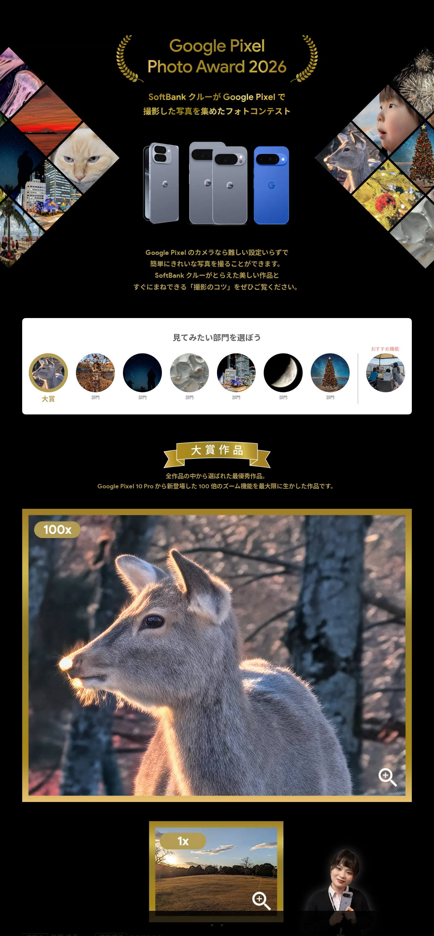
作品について (217, 763)
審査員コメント (347, 763)
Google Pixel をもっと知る (270, 919)
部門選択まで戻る (217, 856)
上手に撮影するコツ (86, 763)
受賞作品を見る (164, 919)
